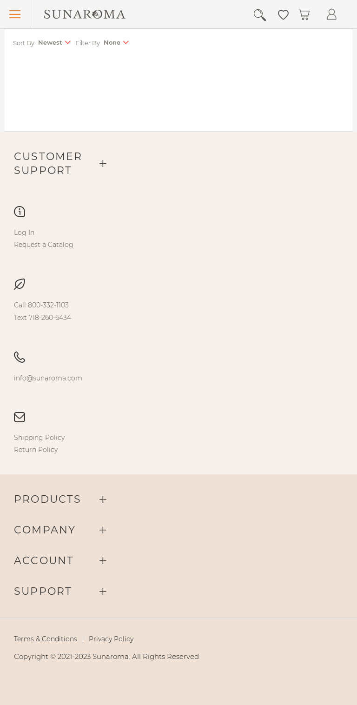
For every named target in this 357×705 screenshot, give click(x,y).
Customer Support (48, 163)
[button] (283, 14)
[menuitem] (24, 232)
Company (45, 530)
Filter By (88, 43)
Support (43, 591)
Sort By (23, 43)
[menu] (178, 238)
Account (44, 560)
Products (48, 499)
